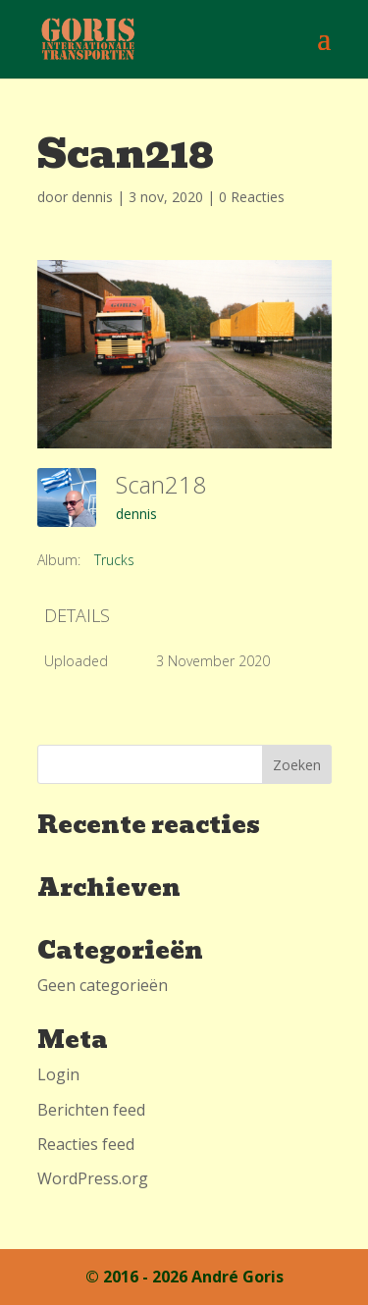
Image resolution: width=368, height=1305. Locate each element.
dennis (92, 196)
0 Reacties (252, 196)
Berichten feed (91, 1110)
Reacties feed (85, 1144)
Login (58, 1074)
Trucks (114, 559)
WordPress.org (92, 1178)
